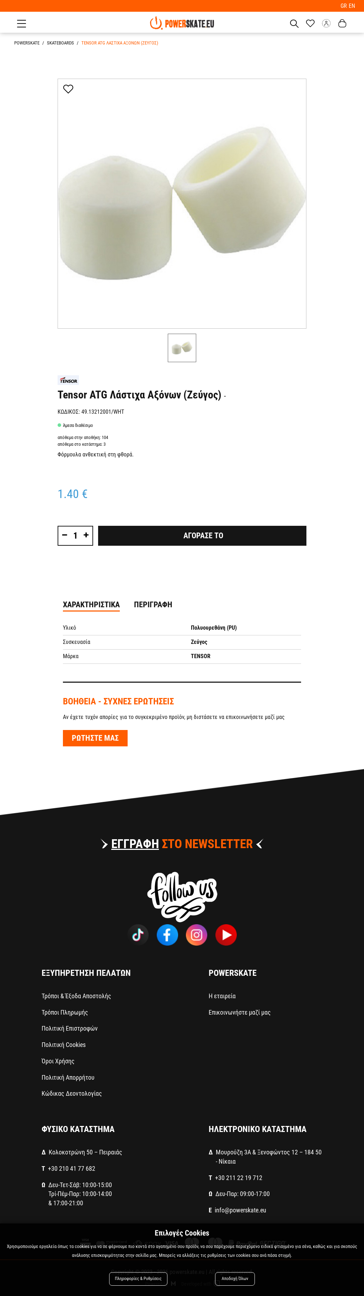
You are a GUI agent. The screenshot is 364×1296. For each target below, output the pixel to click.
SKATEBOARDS (60, 42)
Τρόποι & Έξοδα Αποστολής (76, 995)
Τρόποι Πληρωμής (65, 1012)
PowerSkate (26, 42)
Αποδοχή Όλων (234, 1279)
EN (352, 5)
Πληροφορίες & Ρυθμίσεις (138, 1279)
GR (345, 5)
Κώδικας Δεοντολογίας (72, 1093)
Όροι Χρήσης (58, 1060)
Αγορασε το (202, 535)
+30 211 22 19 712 (238, 1177)
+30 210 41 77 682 (71, 1168)
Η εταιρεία (222, 995)
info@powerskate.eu (240, 1209)
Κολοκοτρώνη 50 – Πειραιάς (85, 1151)
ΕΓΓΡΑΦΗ (135, 843)
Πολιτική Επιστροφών (70, 1028)
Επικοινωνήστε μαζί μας (240, 1012)
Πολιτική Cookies (64, 1044)
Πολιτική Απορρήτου (68, 1076)
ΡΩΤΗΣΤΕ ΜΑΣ (95, 737)
